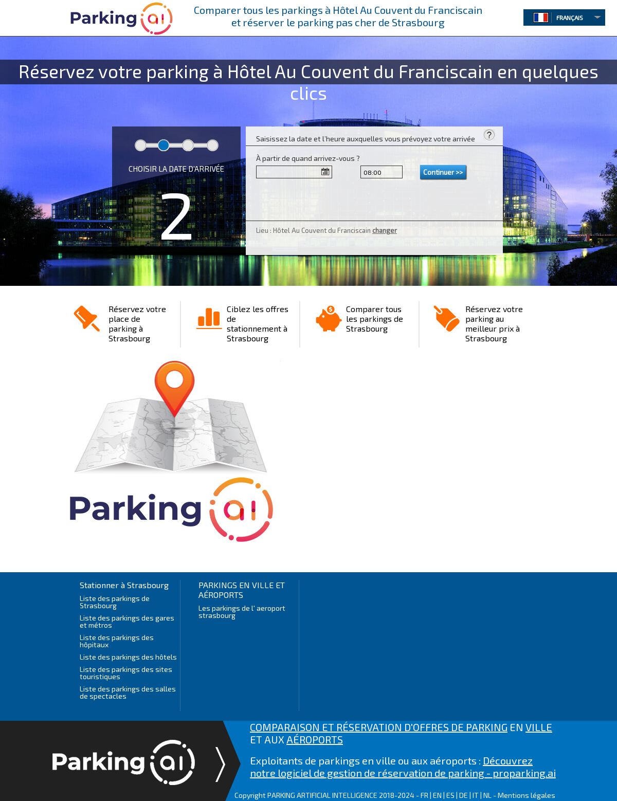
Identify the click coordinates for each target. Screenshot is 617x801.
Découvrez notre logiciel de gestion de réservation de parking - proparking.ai (403, 766)
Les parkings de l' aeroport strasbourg (241, 612)
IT (476, 795)
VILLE (538, 727)
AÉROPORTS (314, 739)
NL (487, 795)
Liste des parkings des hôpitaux (117, 641)
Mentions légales (526, 795)
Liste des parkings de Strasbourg (115, 602)
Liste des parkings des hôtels (128, 656)
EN (437, 795)
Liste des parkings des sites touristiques (126, 673)
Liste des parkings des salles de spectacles (128, 692)
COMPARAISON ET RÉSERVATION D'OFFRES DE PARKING (378, 727)
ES (450, 795)
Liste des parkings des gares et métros (127, 621)
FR (424, 795)
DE (463, 795)
